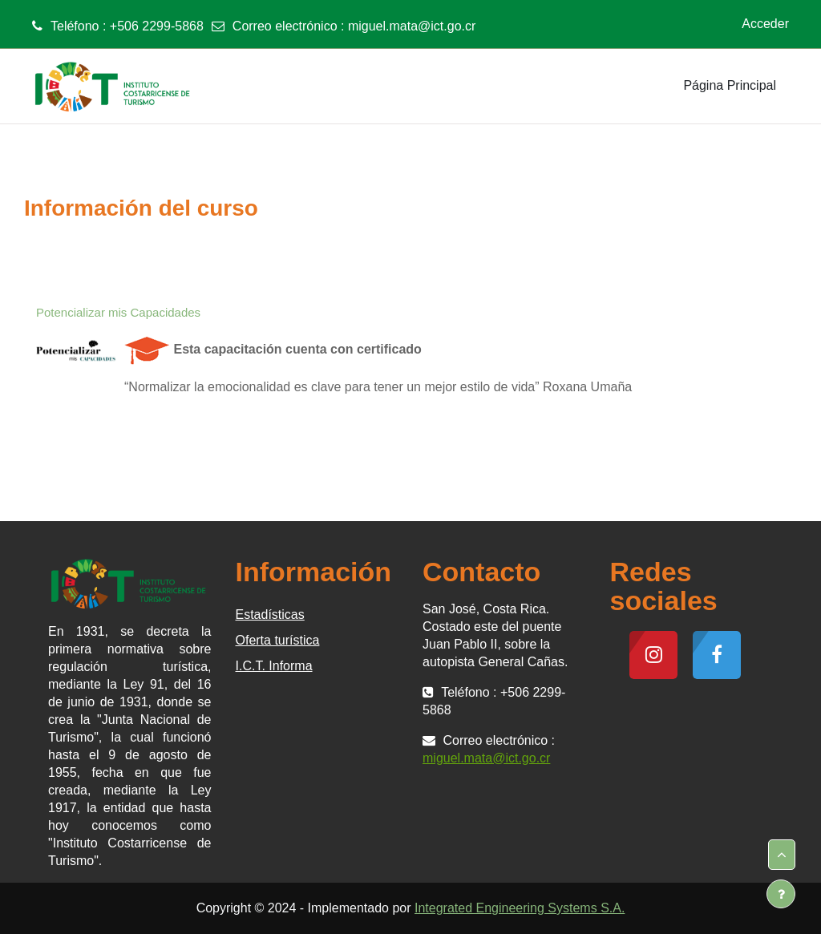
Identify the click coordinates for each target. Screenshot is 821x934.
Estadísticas (270, 614)
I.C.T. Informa (274, 666)
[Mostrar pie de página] (780, 893)
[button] (781, 854)
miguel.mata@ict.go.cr (411, 26)
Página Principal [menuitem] (729, 85)
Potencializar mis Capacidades (118, 312)
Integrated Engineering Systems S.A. (520, 908)
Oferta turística (278, 640)
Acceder (765, 23)
